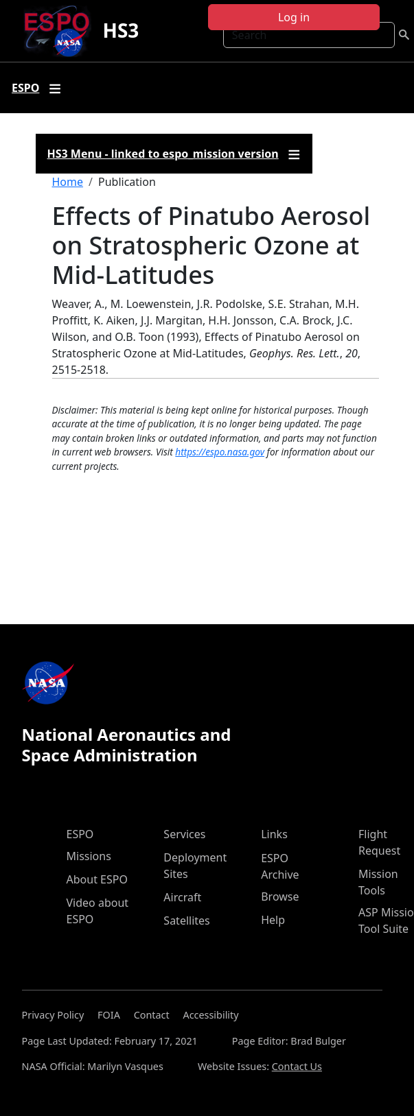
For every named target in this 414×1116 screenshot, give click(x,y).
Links (274, 834)
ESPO (80, 834)
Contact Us (297, 1066)
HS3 (120, 30)
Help (273, 919)
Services (184, 834)
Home (68, 181)
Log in (294, 17)
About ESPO (97, 879)
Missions (89, 856)
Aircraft (182, 897)
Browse (280, 896)
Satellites (186, 920)
